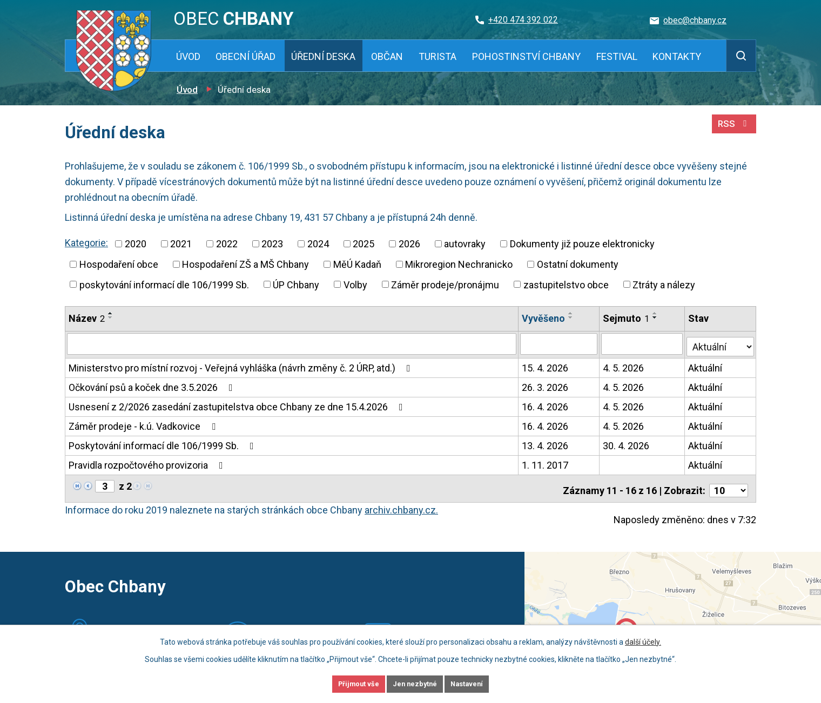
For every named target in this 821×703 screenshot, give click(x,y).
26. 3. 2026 (545, 384)
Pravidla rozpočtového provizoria (148, 462)
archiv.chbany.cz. (401, 503)
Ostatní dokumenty (577, 264)
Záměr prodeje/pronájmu (445, 284)
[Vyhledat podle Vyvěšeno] (559, 343)
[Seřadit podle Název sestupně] (111, 317)
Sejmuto (627, 318)
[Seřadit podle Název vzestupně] (111, 313)
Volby (355, 284)
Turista (437, 56)
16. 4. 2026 (545, 404)
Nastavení (481, 683)
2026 (409, 243)
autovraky (465, 243)
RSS (733, 128)
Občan (387, 56)
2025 (363, 243)
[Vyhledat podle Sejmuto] (643, 343)
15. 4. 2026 (545, 365)
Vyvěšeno (544, 318)
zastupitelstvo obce (566, 284)
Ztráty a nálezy (663, 284)
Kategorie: (86, 242)
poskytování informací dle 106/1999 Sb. (164, 284)
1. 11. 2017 (545, 462)
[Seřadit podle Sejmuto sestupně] (656, 317)
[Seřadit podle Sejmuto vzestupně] (656, 313)
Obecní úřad (245, 56)
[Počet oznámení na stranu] (728, 484)
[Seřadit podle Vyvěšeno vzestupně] (571, 313)
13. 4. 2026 (545, 443)
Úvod (188, 56)
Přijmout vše (344, 683)
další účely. (643, 640)
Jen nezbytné (415, 683)
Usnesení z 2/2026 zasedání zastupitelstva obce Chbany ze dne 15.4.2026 (238, 404)
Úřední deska (323, 56)
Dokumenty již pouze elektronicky (582, 243)
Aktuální (706, 365)
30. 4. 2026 (627, 443)
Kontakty (676, 56)
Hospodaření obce (118, 264)
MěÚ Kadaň (357, 264)
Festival (616, 56)
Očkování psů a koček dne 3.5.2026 (153, 384)
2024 (318, 243)
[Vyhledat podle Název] (292, 343)
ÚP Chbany (296, 284)
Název (87, 318)
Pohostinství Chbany (526, 56)
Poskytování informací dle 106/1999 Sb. (163, 443)
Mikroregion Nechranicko (459, 264)
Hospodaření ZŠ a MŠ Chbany (245, 264)
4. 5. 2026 (624, 365)
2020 (135, 243)
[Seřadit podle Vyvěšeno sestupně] (571, 317)
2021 (181, 243)
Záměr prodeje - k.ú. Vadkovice (144, 423)
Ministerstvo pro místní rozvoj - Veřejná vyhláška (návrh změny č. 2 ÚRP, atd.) (242, 365)
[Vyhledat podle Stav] (721, 342)
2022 (227, 243)
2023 (272, 243)
